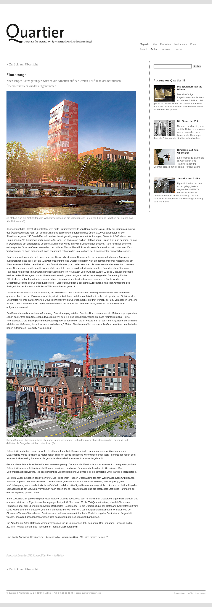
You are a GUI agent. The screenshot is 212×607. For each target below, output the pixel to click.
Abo (155, 44)
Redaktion (165, 44)
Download (166, 49)
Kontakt (194, 44)
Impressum (201, 593)
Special (179, 49)
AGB (190, 593)
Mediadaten (180, 44)
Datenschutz (179, 593)
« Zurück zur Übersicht (22, 64)
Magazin (144, 44)
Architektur (59, 555)
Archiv (154, 49)
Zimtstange (16, 75)
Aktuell (143, 49)
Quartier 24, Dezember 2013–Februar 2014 (25, 555)
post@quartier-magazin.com (88, 593)
